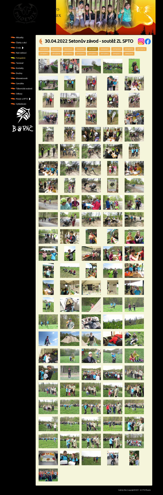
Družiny (16, 73)
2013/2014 (80, 54)
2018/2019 (129, 49)
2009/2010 (129, 54)
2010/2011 (117, 54)
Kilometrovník (19, 78)
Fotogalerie (18, 58)
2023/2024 (68, 49)
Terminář (17, 63)
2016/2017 (44, 54)
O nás (16, 48)
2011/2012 (105, 54)
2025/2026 (44, 49)
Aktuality (17, 37)
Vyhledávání (18, 104)
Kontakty (17, 68)
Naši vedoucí (18, 53)
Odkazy (16, 94)
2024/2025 (56, 49)
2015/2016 (56, 54)
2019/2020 (117, 49)
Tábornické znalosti (21, 89)
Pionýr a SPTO (19, 99)
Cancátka (17, 83)
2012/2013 (92, 54)
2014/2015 (68, 54)
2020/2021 (105, 49)
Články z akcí (19, 43)
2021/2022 (92, 49)
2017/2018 (141, 49)
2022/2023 (80, 49)
